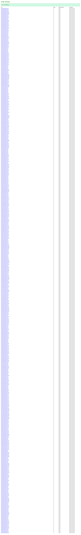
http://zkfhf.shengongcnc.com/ (5, 13)
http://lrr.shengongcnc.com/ (4, 239)
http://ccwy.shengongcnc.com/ (5, 425)
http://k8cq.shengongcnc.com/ (5, 427)
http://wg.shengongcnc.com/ (4, 531)
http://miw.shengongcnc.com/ (5, 426)
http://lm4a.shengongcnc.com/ (5, 161)
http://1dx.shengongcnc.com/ (5, 144)
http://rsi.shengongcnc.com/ (4, 67)
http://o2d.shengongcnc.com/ (5, 132)
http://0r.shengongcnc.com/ (4, 487)
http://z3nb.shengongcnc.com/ (5, 283)
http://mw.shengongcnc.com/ (4, 441)
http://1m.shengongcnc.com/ (4, 344)
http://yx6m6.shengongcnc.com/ (5, 116)
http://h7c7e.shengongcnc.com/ (5, 86)
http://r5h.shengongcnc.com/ (4, 391)
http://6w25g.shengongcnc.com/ (5, 456)
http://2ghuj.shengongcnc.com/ (5, 253)
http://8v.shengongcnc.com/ (4, 135)
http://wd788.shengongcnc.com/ (5, 267)
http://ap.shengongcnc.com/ (4, 73)
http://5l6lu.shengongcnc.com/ (5, 514)
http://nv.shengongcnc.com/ (4, 137)
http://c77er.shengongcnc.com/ (5, 129)
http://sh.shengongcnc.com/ (4, 29)
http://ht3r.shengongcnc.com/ (5, 349)
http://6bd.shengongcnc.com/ (5, 328)
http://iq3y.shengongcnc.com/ (5, 421)
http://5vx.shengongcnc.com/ (5, 72)
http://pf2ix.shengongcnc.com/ (5, 465)
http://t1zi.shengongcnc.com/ (5, 268)
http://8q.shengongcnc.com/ (4, 83)
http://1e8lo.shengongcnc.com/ (5, 452)
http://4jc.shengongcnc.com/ (4, 38)
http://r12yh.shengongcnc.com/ (5, 343)
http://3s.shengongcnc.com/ (4, 327)
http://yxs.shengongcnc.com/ (4, 10)
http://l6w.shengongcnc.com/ (4, 347)
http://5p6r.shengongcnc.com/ (5, 390)
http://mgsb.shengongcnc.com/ (5, 54)
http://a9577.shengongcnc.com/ (5, 434)
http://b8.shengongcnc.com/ (4, 130)
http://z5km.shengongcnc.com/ (5, 228)
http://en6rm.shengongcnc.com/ (5, 198)
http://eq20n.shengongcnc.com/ (5, 358)
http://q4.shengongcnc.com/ (4, 255)
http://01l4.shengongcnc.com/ (5, 396)
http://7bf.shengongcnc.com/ (4, 503)
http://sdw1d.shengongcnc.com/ (5, 74)
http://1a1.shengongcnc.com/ (5, 165)
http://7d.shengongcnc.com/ (4, 163)
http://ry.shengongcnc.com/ (4, 450)
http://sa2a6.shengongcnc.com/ (5, 98)
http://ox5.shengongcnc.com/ (5, 258)
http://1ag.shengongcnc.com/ (5, 419)
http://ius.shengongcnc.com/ (4, 148)
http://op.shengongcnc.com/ (4, 207)
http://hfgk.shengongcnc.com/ (5, 205)
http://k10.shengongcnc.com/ (5, 181)
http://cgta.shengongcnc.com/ (5, 300)
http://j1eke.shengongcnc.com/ (5, 14)
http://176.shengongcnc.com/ (5, 175)
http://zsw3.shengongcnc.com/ (5, 243)
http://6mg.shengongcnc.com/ (5, 404)
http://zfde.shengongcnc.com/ (5, 329)
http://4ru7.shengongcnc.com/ (5, 259)
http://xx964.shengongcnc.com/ (5, 480)
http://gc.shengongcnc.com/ (4, 105)
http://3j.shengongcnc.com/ (4, 315)
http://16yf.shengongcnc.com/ (5, 146)
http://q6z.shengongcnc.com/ (5, 52)
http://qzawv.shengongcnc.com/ (5, 405)
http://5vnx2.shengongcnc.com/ (5, 235)
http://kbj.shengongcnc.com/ (4, 160)
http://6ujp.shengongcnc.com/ (5, 526)
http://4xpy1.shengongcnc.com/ (5, 453)
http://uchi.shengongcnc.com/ (5, 411)
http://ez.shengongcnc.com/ (4, 331)
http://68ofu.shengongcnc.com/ (5, 196)
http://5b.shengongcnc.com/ (4, 529)
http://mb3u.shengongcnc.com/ (5, 85)
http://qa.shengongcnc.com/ (4, 87)
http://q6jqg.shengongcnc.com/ (5, 348)
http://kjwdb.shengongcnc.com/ (5, 131)
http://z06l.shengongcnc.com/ (5, 211)
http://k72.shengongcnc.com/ (5, 179)
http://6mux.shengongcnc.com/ (5, 466)
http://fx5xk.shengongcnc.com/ (5, 380)
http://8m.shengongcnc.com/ (4, 8)
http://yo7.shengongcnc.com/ (5, 223)
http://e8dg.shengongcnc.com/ (5, 455)
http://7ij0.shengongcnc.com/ (5, 118)
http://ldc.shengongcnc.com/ (4, 287)
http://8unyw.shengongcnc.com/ (5, 472)
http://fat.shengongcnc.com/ (4, 99)
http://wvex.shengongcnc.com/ (5, 282)
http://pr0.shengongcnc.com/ (4, 502)
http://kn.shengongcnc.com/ (4, 242)
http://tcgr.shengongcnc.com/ (5, 312)
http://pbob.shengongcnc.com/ (5, 320)
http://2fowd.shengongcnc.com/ (5, 316)
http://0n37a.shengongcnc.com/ (5, 499)
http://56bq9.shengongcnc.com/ (5, 164)
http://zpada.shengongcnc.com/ (5, 527)
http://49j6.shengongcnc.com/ (5, 57)
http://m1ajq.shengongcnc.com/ (5, 37)
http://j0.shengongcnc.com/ (4, 150)
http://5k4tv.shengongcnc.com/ (5, 332)
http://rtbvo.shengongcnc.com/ (5, 42)
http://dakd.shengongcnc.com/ (5, 394)
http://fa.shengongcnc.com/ (4, 71)
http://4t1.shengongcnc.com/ (4, 511)
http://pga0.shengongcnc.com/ (5, 226)
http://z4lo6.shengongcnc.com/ (5, 75)
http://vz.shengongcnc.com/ (4, 44)
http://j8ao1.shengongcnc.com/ (5, 484)
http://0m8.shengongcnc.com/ (5, 528)
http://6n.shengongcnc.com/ (4, 236)
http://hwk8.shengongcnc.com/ (5, 366)
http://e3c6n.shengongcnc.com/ (5, 104)
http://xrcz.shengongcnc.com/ (5, 530)
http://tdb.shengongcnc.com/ (4, 28)
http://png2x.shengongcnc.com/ (5, 70)
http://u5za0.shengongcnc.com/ (5, 166)
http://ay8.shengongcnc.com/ (5, 23)
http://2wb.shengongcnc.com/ (5, 406)
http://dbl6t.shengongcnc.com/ (5, 25)
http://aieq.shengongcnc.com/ (5, 9)
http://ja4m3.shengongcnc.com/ (5, 191)
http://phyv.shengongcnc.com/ (5, 318)
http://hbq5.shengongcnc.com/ (5, 227)
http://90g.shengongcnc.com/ (5, 379)
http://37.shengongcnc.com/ (4, 482)
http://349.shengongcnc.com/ (5, 56)
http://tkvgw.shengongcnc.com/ (5, 501)
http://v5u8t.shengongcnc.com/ (5, 84)
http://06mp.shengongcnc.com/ (5, 333)
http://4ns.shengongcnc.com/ (5, 212)
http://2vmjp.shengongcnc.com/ (5, 59)
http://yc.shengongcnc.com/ (4, 288)
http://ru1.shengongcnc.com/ (4, 395)
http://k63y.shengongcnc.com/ (5, 251)
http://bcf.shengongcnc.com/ (4, 134)
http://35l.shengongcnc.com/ (4, 439)
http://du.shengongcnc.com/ (4, 304)
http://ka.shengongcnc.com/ (4, 256)
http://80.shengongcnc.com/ (4, 378)
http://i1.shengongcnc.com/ (4, 284)
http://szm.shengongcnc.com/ (5, 24)
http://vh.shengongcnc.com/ (4, 496)
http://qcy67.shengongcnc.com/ (5, 12)
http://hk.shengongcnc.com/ (4, 180)
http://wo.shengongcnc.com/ (4, 222)
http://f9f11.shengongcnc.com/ (5, 346)
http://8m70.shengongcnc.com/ (5, 442)
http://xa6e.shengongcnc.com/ (5, 297)
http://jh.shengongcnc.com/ (4, 88)
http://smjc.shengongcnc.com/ (5, 208)
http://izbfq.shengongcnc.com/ (5, 454)
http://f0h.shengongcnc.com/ (4, 102)
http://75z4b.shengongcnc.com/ (5, 210)
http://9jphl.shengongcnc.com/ (5, 361)
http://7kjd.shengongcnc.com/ (5, 206)
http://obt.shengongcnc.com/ (4, 334)
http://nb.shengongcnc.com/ (4, 149)
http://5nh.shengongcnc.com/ (5, 393)
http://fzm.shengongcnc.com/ (5, 389)
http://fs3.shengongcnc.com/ (4, 330)
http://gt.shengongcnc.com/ (4, 195)
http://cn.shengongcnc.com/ (4, 376)
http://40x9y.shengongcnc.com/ (5, 392)
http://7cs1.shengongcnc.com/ (5, 412)
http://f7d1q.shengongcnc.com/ (5, 213)
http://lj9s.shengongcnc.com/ (4, 128)
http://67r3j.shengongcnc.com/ (5, 470)
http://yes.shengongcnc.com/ (5, 377)
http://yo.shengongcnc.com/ (4, 486)
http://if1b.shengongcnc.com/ (5, 69)
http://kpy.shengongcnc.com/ (4, 257)
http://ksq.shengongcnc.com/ (5, 58)
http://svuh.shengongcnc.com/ (5, 301)
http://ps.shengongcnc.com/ (4, 273)
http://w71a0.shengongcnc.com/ (5, 303)
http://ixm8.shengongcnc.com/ (5, 120)
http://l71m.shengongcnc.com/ (5, 101)
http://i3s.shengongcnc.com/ (4, 364)
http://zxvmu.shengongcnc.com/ (5, 27)
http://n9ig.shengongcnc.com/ (5, 41)
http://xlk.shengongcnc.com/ (4, 298)
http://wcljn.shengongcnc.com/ (5, 532)
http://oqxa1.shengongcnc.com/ (5, 409)
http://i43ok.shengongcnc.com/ (5, 274)
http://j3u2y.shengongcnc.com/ (5, 498)
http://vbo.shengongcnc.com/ (5, 516)
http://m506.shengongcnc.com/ (5, 115)
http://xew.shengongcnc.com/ (5, 485)
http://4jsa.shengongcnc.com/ (5, 351)
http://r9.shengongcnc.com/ (4, 518)
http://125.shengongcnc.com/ (5, 302)
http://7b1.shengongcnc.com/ (5, 314)
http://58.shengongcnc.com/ (4, 388)
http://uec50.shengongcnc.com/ (5, 449)
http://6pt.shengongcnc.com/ (4, 359)
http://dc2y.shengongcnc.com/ (5, 220)
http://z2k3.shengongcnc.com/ (5, 305)
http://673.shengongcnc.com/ (5, 285)
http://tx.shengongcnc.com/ (4, 473)
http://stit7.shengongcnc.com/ (5, 335)
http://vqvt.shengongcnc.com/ (5, 420)
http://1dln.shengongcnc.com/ (5, 467)
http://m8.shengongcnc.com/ (4, 178)
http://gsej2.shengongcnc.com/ (5, 21)
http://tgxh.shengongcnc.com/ (5, 272)
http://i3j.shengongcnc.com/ (4, 119)
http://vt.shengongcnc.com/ (4, 68)
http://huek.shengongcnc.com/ (5, 45)
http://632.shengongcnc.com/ (5, 407)
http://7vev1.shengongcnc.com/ (5, 43)
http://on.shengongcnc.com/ (4, 266)
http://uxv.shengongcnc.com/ (4, 22)
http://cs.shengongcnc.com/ (4, 177)
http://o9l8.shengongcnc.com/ (5, 244)
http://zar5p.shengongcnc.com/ (5, 270)
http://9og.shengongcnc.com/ (5, 238)
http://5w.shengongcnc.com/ (4, 362)
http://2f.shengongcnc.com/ (4, 113)
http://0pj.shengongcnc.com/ (4, 423)
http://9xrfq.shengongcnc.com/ (5, 519)
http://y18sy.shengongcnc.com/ (5, 495)
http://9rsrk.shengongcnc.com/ (5, 471)
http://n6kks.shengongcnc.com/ (5, 435)
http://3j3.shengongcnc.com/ (4, 197)
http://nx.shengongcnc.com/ (4, 363)
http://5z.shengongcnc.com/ (4, 162)
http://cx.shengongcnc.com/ (4, 317)
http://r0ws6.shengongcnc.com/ (5, 375)
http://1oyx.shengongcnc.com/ (5, 252)
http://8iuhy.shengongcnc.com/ (5, 512)
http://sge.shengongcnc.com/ (5, 241)
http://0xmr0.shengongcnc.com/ (5, 106)
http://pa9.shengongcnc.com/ (5, 469)
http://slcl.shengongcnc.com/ (4, 373)
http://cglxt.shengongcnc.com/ (5, 289)
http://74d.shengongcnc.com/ (5, 313)
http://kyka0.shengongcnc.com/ (5, 117)
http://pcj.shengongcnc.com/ (4, 39)
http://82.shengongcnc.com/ (4, 176)
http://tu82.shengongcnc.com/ (5, 136)
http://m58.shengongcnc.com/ (5, 103)
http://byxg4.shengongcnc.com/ (5, 410)
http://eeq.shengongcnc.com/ (5, 194)
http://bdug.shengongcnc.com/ (5, 133)
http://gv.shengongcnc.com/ (4, 182)
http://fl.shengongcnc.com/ (4, 457)
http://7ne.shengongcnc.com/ (5, 53)
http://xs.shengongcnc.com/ (4, 90)
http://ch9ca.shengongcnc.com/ (5, 286)
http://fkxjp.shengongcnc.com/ (5, 167)
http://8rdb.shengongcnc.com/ (5, 350)
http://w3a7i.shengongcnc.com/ (5, 145)
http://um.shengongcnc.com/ (4, 458)
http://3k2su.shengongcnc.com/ (5, 408)
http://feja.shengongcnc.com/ (5, 515)
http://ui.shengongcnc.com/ (4, 151)
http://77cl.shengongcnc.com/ (5, 225)
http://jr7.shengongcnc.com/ (4, 254)
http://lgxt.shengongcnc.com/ (5, 381)
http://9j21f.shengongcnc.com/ (5, 147)
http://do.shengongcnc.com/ (4, 299)
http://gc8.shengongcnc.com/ (5, 483)
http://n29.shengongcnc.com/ (5, 468)
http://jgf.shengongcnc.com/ (4, 60)
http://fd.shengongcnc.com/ (4, 451)
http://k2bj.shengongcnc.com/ (5, 422)
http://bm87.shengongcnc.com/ (5, 500)
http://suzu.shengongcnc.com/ (5, 437)
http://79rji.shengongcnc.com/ (5, 319)
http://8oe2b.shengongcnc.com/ (5, 221)
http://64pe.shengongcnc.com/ (5, 360)
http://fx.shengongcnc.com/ (4, 438)
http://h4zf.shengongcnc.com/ (5, 271)
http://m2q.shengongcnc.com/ (5, 11)
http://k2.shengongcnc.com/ (4, 481)
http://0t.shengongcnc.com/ (4, 91)
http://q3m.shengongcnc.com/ (5, 159)
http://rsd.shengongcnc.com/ (4, 436)
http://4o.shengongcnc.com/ (4, 26)
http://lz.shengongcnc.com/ (4, 517)
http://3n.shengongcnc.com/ (4, 193)
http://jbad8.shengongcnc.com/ (5, 281)
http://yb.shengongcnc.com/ (4, 114)
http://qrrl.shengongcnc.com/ (4, 224)
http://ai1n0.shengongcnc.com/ (5, 488)
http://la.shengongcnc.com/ (4, 342)
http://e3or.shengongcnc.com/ (5, 190)
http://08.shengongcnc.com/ (4, 152)
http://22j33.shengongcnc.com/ (5, 440)
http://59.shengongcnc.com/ (4, 240)
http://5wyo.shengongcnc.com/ (5, 269)
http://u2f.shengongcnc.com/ (4, 365)
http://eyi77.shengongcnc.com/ (5, 30)
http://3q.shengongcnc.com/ (4, 100)
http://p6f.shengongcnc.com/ (4, 192)
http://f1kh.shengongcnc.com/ (5, 424)
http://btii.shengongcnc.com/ (4, 209)
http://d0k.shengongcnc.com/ (5, 55)
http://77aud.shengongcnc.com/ (5, 513)
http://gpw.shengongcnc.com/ (5, 174)
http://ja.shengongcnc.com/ (4, 374)
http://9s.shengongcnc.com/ (4, 89)
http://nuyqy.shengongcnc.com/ (5, 237)
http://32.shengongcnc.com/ (4, 40)
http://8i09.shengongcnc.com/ (5, 345)
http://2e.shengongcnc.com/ (4, 121)
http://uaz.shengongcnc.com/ (5, 497)
